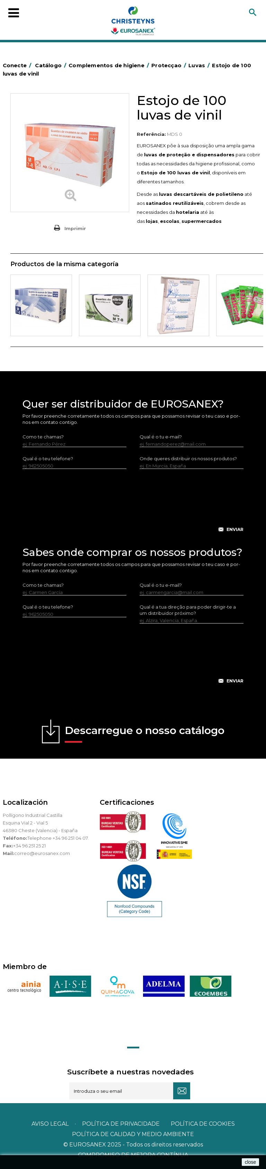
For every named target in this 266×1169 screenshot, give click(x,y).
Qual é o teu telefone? (48, 458)
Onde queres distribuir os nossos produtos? (188, 458)
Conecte (18, 65)
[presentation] (133, 506)
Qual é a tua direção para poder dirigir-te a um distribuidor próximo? (188, 610)
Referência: (151, 134)
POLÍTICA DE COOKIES (203, 1123)
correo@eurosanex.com (42, 853)
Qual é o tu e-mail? (161, 436)
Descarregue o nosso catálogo (144, 733)
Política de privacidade (121, 1123)
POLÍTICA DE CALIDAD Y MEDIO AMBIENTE (133, 1134)
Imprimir (75, 228)
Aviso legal (50, 1123)
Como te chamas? (43, 436)
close (250, 1162)
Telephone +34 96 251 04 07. (58, 838)
